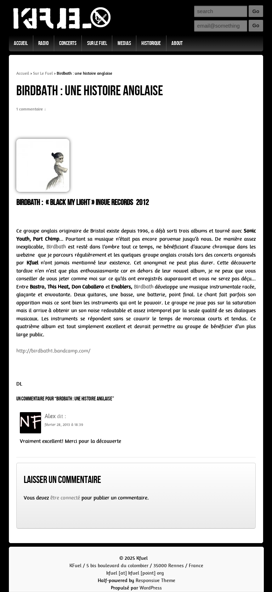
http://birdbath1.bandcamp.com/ (53, 351)
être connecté (65, 498)
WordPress (151, 588)
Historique (151, 43)
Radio (43, 43)
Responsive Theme (155, 580)
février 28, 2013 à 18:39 (64, 424)
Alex (50, 416)
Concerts (67, 43)
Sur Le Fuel (97, 43)
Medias (124, 43)
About (177, 43)
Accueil (21, 43)
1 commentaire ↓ (31, 109)
